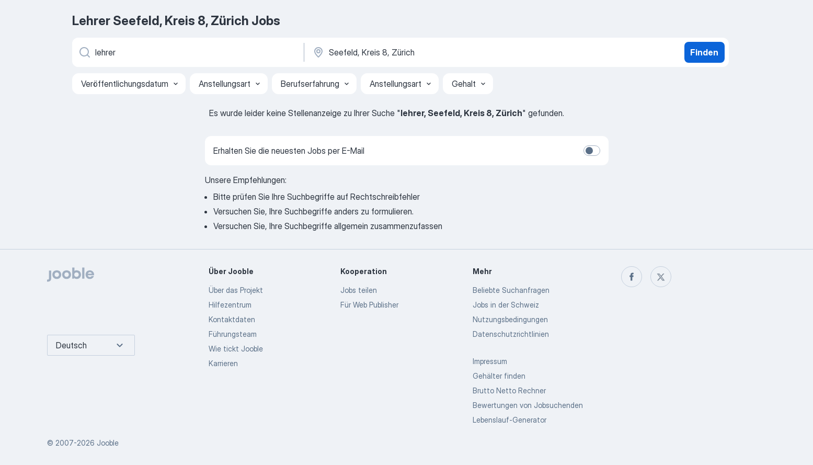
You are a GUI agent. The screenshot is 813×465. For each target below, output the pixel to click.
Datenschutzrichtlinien (511, 334)
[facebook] (631, 276)
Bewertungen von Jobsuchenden (528, 405)
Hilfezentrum (230, 304)
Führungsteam (233, 334)
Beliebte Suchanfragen (511, 290)
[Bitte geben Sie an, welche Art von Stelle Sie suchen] (187, 52)
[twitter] (660, 276)
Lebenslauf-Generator (509, 419)
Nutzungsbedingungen (510, 319)
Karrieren (223, 363)
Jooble (108, 442)
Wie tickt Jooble (236, 348)
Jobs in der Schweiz (506, 304)
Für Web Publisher (369, 304)
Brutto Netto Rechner (509, 390)
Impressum (490, 361)
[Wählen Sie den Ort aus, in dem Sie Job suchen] (421, 52)
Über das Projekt (236, 290)
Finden (704, 52)
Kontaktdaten (232, 319)
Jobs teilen (358, 290)
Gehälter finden (499, 375)
